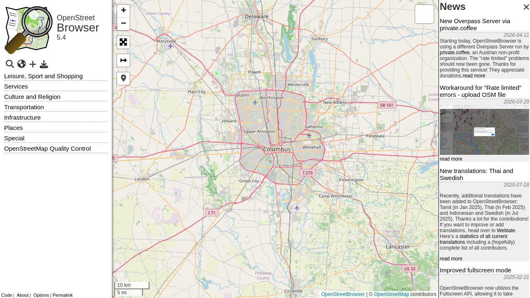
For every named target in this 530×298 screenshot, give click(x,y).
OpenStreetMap (391, 294)
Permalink (63, 295)
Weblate (506, 230)
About (23, 295)
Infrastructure (22, 117)
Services (16, 86)
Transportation (24, 107)
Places (13, 127)
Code (6, 295)
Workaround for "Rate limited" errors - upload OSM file (480, 91)
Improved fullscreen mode (475, 270)
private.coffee (455, 52)
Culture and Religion (32, 96)
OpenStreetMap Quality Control (47, 148)
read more (474, 76)
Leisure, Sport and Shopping (43, 75)
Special (14, 138)
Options (41, 295)
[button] (123, 11)
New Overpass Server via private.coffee (475, 24)
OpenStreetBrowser (343, 294)
